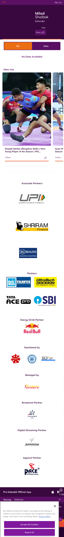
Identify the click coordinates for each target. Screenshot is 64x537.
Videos (8, 157)
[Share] (40, 32)
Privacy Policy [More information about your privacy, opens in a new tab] (44, 525)
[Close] (54, 515)
